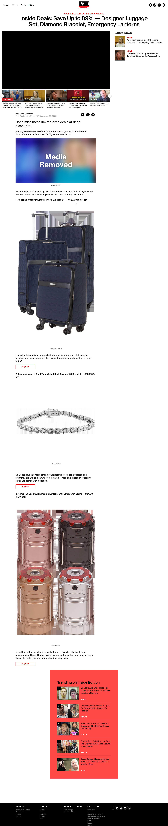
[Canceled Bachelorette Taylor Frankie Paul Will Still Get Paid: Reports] (78, 99)
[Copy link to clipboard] (93, 115)
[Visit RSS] (129, 808)
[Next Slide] (110, 96)
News (5, 5)
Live (32, 5)
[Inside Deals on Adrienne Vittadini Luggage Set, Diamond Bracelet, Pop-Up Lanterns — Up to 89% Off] (13, 99)
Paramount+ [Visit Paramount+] (91, 810)
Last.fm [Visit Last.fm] (89, 823)
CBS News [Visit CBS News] (91, 812)
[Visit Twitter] (117, 808)
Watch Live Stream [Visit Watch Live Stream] (70, 812)
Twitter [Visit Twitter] (42, 812)
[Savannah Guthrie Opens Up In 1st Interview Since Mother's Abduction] (56, 99)
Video (23, 5)
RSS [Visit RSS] (41, 819)
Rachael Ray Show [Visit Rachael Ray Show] (93, 819)
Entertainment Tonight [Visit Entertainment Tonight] (94, 814)
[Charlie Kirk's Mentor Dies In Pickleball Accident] (100, 99)
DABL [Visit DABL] (89, 821)
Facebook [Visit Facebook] (43, 810)
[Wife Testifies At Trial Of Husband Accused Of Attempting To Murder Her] (34, 99)
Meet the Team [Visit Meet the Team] (21, 812)
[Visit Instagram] (121, 808)
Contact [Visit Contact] (19, 816)
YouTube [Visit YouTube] (42, 816)
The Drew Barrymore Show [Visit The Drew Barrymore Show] (96, 816)
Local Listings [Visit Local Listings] (68, 810)
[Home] (84, 5)
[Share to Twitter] (88, 115)
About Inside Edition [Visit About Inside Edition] (23, 810)
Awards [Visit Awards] (18, 814)
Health (84, 717)
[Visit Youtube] (125, 808)
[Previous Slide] (2, 96)
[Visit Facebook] (113, 808)
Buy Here (25, 366)
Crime (15, 5)
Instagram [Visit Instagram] (43, 814)
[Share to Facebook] (83, 115)
